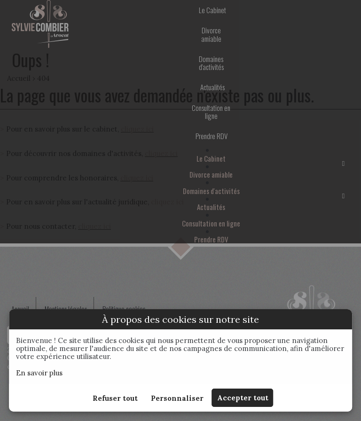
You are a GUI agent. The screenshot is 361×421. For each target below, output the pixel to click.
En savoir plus (39, 372)
